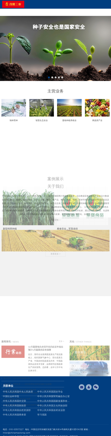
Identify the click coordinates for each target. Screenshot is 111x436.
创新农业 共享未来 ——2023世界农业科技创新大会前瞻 (28, 423)
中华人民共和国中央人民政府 (18, 391)
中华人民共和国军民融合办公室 (53, 396)
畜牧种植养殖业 (69, 124)
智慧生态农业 (42, 124)
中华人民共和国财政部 (14, 405)
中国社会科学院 (11, 396)
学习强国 (42, 414)
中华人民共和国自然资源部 (17, 410)
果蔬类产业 (97, 124)
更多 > (61, 380)
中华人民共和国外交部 (14, 401)
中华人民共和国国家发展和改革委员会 (54, 401)
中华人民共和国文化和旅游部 (52, 405)
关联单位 (8, 385)
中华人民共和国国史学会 (50, 391)
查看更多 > (55, 296)
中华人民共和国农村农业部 (51, 410)
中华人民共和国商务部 (14, 414)
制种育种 (14, 124)
